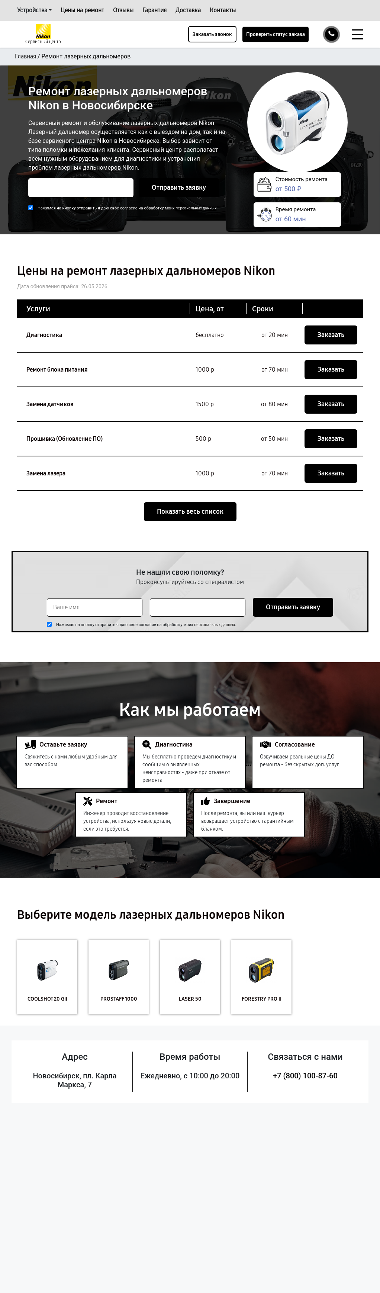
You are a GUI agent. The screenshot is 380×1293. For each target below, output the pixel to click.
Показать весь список (190, 511)
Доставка (188, 10)
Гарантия (154, 10)
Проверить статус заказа (275, 34)
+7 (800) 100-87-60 (305, 1075)
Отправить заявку (179, 187)
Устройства (32, 10)
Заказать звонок (212, 34)
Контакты (223, 10)
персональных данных (195, 208)
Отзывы (123, 10)
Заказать (331, 335)
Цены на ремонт (82, 10)
